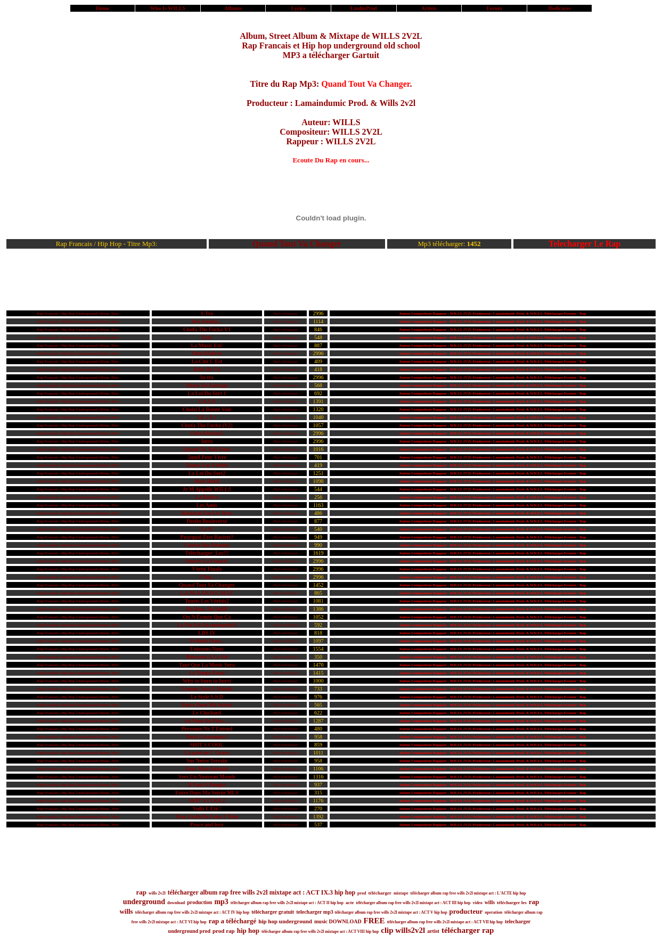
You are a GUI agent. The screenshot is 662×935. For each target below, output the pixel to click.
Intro (207, 441)
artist (433, 931)
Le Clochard (207, 713)
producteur (466, 911)
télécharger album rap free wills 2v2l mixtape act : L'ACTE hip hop (468, 893)
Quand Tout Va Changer (297, 243)
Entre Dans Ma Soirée (207, 705)
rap (141, 892)
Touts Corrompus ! (206, 737)
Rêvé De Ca (206, 369)
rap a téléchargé (233, 921)
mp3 (221, 902)
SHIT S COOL (207, 745)
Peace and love (207, 824)
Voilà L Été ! (207, 808)
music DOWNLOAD (338, 921)
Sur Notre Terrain (206, 761)
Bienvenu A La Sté (207, 657)
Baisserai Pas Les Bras (206, 513)
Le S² (207, 529)
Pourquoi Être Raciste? (207, 537)
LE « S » (206, 417)
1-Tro (207, 313)
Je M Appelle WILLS (207, 489)
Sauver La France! (207, 561)
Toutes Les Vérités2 (207, 601)
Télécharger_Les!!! (207, 553)
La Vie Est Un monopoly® (206, 625)
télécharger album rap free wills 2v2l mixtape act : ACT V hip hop (390, 912)
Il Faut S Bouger (207, 785)
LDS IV (207, 633)
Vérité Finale (207, 569)
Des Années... (207, 321)
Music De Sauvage (206, 385)
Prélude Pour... (207, 641)
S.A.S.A (207, 401)
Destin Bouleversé (206, 521)
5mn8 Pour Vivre (206, 457)
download (176, 902)
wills (490, 902)
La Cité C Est (206, 361)
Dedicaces (559, 8)
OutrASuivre (207, 353)
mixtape (401, 893)
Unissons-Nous (207, 649)
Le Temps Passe (207, 673)
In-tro (207, 377)
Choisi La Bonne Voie (206, 409)
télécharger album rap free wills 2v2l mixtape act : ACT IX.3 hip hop (261, 892)
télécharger (379, 893)
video (477, 902)
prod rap (224, 931)
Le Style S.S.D (207, 697)
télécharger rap (468, 930)
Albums (233, 8)
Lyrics (298, 8)
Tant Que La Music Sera (207, 665)
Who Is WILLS (167, 8)
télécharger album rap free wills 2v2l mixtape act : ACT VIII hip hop (320, 931)
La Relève (206, 497)
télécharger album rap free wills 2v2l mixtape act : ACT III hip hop (413, 902)
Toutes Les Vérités (206, 465)
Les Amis (207, 505)
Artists (429, 8)
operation (493, 912)
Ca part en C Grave (206, 753)
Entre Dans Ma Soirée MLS (207, 792)
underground (144, 902)
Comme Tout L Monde (206, 689)
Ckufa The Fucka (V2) (206, 425)
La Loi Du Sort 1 (206, 393)
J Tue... (207, 577)
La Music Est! (207, 345)
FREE (374, 920)
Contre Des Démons (207, 545)
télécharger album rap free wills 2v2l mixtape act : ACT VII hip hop (445, 922)
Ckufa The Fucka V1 (207, 329)
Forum (494, 8)
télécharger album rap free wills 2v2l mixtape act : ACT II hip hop (287, 902)
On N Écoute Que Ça (207, 617)
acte (350, 902)
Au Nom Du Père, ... (207, 721)
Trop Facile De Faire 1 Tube (207, 816)
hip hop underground (285, 921)
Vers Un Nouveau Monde (206, 777)
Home (103, 8)
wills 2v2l (157, 893)
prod (361, 893)
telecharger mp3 (315, 912)
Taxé (206, 337)
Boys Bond (206, 481)
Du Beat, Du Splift (206, 609)
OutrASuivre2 (207, 433)
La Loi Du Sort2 (207, 473)
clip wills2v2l (403, 930)
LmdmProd (363, 8)
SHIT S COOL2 (207, 800)
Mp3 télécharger (285, 313)
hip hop (248, 930)
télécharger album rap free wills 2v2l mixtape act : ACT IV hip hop (192, 912)
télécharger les (512, 902)
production (199, 902)
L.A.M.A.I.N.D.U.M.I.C (207, 593)
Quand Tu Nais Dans (207, 449)
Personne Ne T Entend (206, 729)
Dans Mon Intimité (206, 769)
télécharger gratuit (272, 912)
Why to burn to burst (207, 681)
